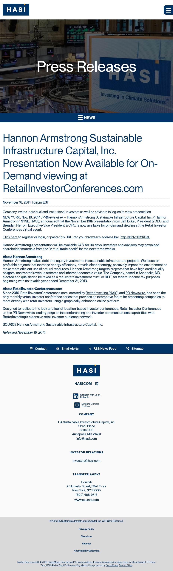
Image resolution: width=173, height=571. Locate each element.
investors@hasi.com (86, 460)
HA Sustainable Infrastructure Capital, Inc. (79, 521)
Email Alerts (67, 348)
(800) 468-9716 (86, 495)
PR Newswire (135, 293)
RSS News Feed (102, 348)
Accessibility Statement (86, 551)
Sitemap (134, 348)
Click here (10, 237)
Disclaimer (86, 536)
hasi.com (83, 383)
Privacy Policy (86, 529)
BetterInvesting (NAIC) (102, 293)
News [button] (86, 117)
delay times (122, 562)
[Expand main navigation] (168, 10)
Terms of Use (125, 565)
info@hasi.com (86, 438)
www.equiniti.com (86, 500)
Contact (38, 348)
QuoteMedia (54, 562)
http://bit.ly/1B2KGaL (135, 237)
